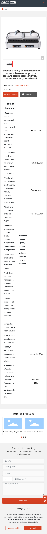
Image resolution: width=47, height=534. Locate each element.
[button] (21, 437)
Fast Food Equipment (22, 85)
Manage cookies (14, 528)
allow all (33, 528)
